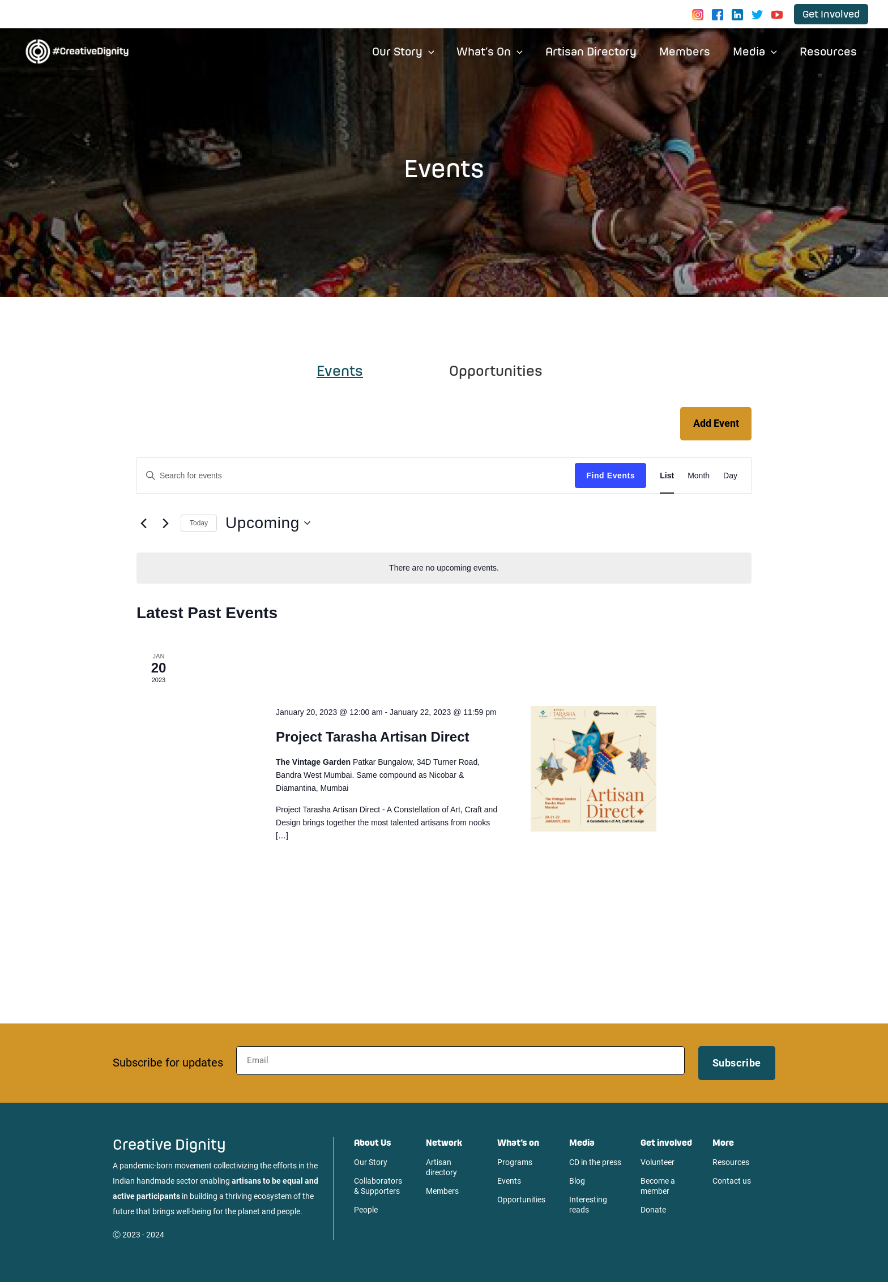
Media (758, 51)
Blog (577, 1183)
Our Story (416, 51)
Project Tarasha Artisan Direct (372, 739)
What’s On (500, 51)
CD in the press (595, 1164)
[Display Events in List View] (667, 478)
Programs (514, 1164)
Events (509, 1183)
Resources (829, 51)
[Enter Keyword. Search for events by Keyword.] (356, 478)
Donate (653, 1212)
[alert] (444, 570)
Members (690, 51)
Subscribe (736, 1065)
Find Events (610, 477)
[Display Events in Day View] (730, 478)
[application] (441, 51)
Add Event (715, 425)
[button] (831, 14)
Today (199, 525)
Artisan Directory (598, 51)
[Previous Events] (143, 525)
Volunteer (657, 1164)
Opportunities (521, 1201)
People (366, 1212)
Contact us (731, 1183)
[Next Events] (165, 525)
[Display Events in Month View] (699, 478)
